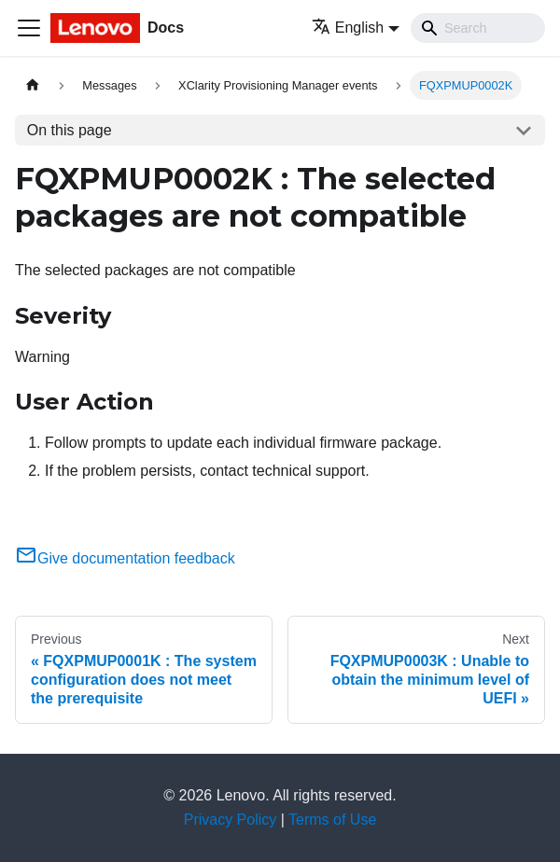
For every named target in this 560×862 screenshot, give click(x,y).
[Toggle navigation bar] (29, 28)
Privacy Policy (230, 819)
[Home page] (32, 85)
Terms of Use (332, 819)
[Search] (478, 28)
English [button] (348, 27)
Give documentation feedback (125, 558)
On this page (69, 130)
